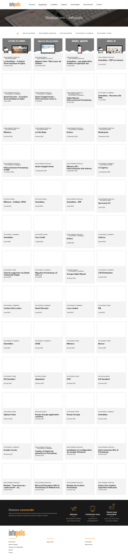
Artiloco (101, 237)
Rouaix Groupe (73, 414)
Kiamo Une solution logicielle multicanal (107, 486)
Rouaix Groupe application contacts (47, 415)
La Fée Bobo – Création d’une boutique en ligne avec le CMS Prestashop (14, 63)
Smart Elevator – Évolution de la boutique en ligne (16, 98)
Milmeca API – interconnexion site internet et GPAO (79, 168)
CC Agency (103, 168)
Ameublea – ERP (74, 202)
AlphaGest (40, 379)
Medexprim (103, 132)
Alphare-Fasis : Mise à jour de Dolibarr (48, 62)
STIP (69, 379)
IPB (99, 308)
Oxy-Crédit (40, 237)
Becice (101, 344)
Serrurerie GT (104, 203)
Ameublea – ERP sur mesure (110, 60)
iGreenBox (8, 344)
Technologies (75, 4)
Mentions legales (13, 544)
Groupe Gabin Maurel (76, 274)
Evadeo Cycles (10, 450)
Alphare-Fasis (10, 414)
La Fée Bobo (40, 132)
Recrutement (88, 4)
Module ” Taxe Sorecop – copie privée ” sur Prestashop (15, 487)
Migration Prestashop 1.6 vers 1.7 (46, 274)
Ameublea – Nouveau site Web (109, 97)
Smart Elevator (42, 308)
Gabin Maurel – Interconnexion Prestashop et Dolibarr (79, 100)
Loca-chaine (72, 308)
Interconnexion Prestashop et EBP (16, 169)
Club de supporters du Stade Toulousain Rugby (16, 274)
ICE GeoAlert (9, 379)
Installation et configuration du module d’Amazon (79, 451)
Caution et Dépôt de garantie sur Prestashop (46, 452)
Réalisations (43, 4)
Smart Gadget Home (44, 166)
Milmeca (7, 132)
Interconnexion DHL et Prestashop (108, 451)
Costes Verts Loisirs (12, 308)
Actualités (54, 4)
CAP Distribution (105, 273)
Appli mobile (50, 542)
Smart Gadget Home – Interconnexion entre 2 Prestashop (45, 99)
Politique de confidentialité (16, 547)
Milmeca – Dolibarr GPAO (15, 202)
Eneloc (70, 132)
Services (32, 4)
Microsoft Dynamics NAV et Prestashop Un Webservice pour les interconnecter (47, 487)
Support (64, 4)
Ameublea (39, 202)
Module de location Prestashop (75, 486)
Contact (99, 4)
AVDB (37, 344)
